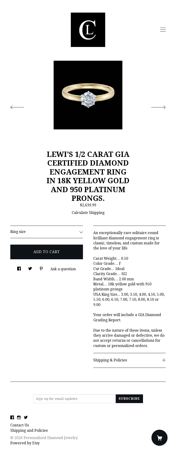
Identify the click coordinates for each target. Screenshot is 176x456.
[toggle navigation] (163, 29)
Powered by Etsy (25, 443)
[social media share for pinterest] (41, 267)
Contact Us (19, 425)
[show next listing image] (154, 106)
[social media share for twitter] (30, 267)
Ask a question (63, 269)
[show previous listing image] (21, 106)
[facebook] (12, 418)
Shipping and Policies (29, 430)
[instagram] (19, 418)
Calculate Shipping (88, 212)
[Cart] (159, 438)
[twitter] (26, 418)
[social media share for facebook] (19, 267)
